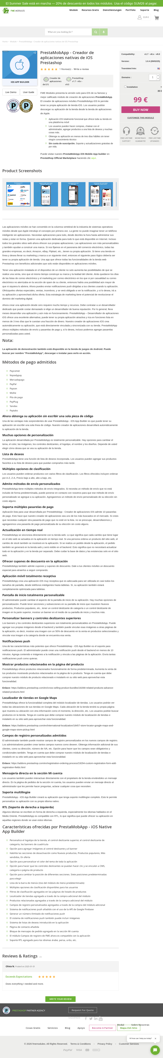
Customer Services (129, 1043)
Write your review (60, 999)
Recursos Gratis (90, 9)
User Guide (28, 92)
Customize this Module (140, 118)
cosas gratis (33, 1027)
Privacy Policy (105, 1043)
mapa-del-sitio (128, 1027)
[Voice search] (104, 32)
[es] (148, 17)
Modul (120, 1024)
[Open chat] (155, 1050)
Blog (156, 9)
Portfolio (131, 9)
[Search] (68, 31)
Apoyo (81, 1027)
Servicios (53, 1027)
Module (73, 9)
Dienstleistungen (112, 9)
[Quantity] (152, 77)
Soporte (144, 9)
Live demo (10, 92)
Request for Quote (83, 1010)
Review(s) (65, 69)
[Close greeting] (155, 1038)
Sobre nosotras (140, 1024)
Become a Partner (102, 1027)
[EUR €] (137, 17)
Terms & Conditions (80, 1043)
